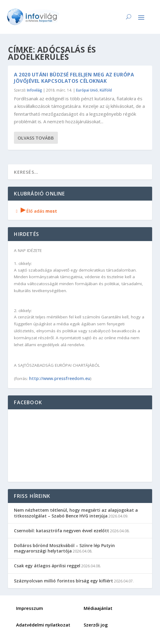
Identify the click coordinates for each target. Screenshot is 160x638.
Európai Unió (87, 90)
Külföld (106, 90)
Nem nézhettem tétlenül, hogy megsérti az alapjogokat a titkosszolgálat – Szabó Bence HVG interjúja (76, 512)
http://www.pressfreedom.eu (59, 378)
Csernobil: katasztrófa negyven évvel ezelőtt (61, 530)
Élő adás (35, 211)
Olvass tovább (36, 138)
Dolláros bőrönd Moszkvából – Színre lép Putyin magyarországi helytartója (64, 548)
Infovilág (34, 90)
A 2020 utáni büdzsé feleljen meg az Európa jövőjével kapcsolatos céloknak (74, 77)
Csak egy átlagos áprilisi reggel (47, 566)
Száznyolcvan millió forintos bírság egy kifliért (63, 581)
